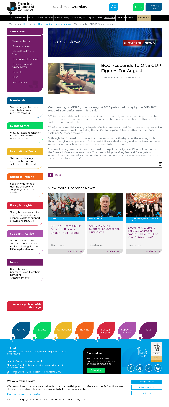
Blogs (15, 77)
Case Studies (19, 82)
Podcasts (17, 72)
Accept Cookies (147, 382)
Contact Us (131, 18)
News (148, 329)
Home (11, 18)
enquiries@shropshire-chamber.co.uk (24, 361)
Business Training (61, 18)
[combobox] (80, 6)
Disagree (147, 393)
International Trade (44, 18)
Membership (21, 18)
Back (58, 175)
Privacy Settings (146, 387)
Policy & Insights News (25, 59)
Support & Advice (94, 18)
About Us (120, 18)
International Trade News (23, 53)
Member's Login (153, 7)
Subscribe (96, 370)
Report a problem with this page (26, 306)
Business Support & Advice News (23, 66)
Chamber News (21, 41)
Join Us (138, 7)
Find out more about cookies (23, 394)
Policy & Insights (78, 18)
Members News (21, 46)
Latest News (109, 18)
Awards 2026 (144, 18)
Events (31, 18)
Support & (127, 331)
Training (84, 329)
